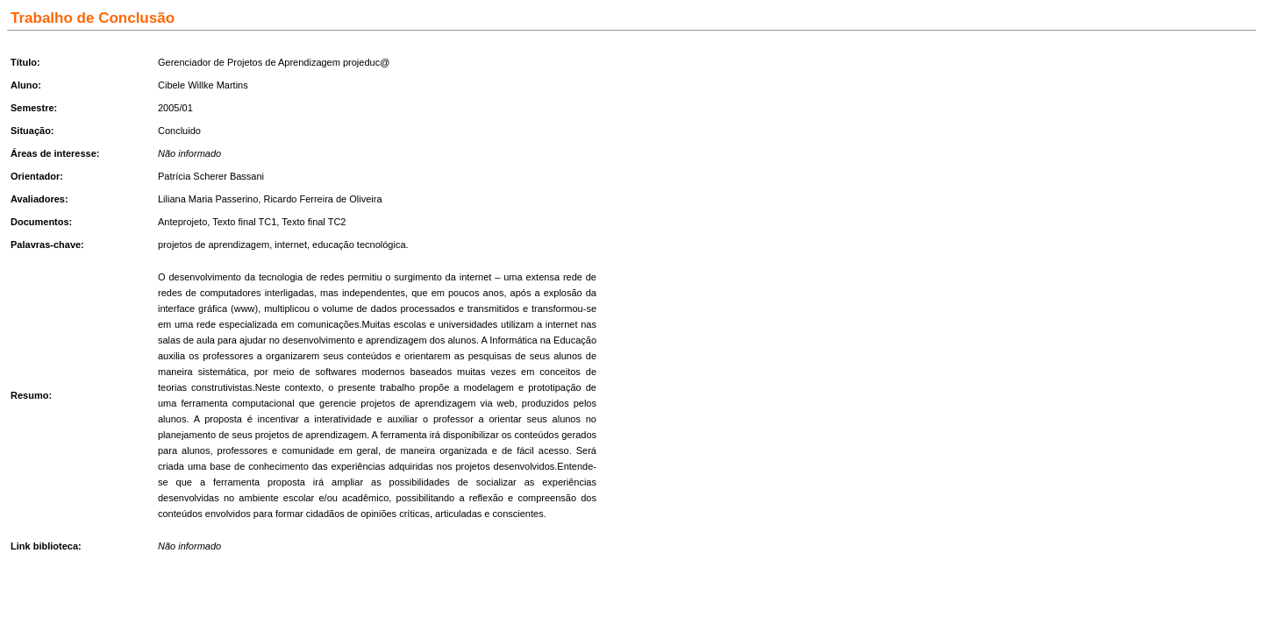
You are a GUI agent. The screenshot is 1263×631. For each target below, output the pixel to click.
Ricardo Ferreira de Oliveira (322, 199)
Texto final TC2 (314, 221)
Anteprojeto (182, 221)
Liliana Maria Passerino (208, 199)
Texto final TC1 (244, 221)
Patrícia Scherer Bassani (211, 176)
